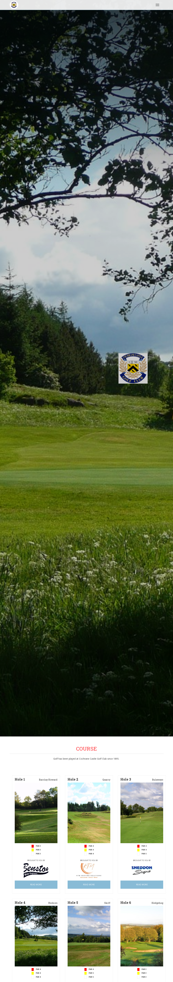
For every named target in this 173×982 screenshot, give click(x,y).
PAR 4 (91, 854)
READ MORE (36, 884)
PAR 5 (144, 854)
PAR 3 (38, 854)
